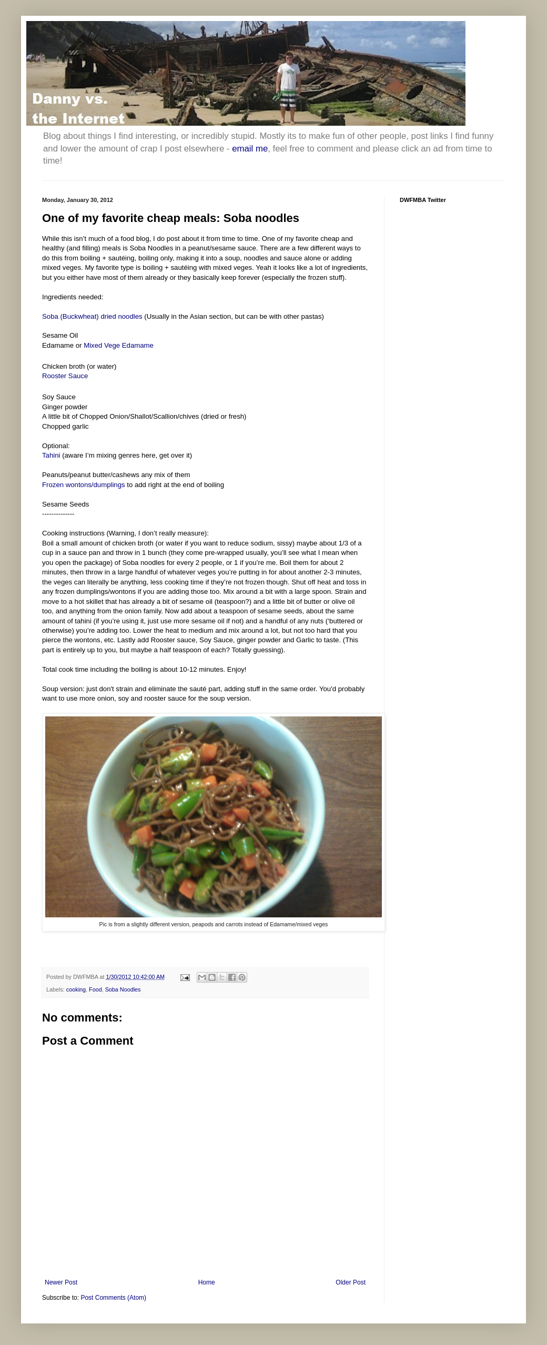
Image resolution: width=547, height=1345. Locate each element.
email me (250, 149)
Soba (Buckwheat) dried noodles (92, 316)
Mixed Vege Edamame (119, 345)
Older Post (351, 1282)
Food (95, 989)
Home (206, 1282)
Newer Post (61, 1282)
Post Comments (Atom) (113, 1297)
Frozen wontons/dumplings (83, 485)
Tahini (51, 455)
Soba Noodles (123, 989)
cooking (76, 989)
